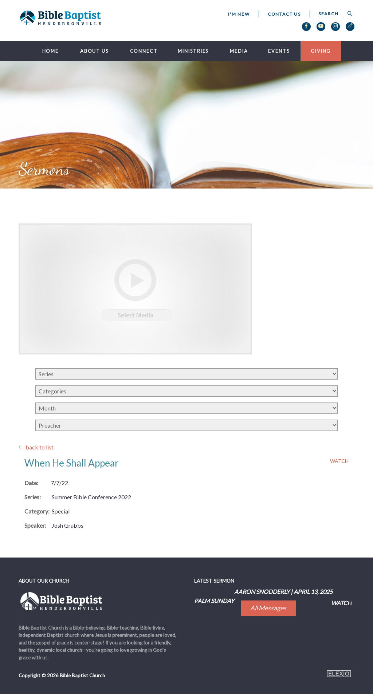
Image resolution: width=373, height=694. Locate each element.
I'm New (239, 14)
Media (239, 51)
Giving (321, 51)
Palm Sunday (214, 600)
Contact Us (284, 14)
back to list (36, 447)
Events (278, 51)
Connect (144, 51)
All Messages (268, 608)
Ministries (193, 51)
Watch (339, 461)
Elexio (338, 673)
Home (50, 51)
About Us (94, 51)
